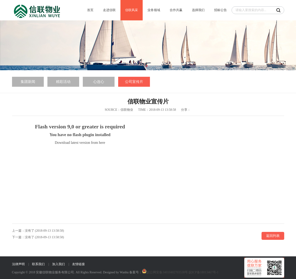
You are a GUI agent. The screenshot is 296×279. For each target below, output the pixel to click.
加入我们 (58, 264)
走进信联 (109, 10)
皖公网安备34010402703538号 (167, 272)
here (102, 142)
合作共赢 (176, 10)
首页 (90, 10)
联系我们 (38, 264)
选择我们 (198, 10)
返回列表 (273, 236)
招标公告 (220, 10)
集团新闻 (28, 82)
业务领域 (153, 10)
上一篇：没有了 (23, 230)
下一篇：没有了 (23, 237)
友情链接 (78, 264)
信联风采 (131, 10)
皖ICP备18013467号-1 (203, 272)
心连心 (98, 82)
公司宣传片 (134, 82)
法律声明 (18, 264)
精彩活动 (63, 82)
